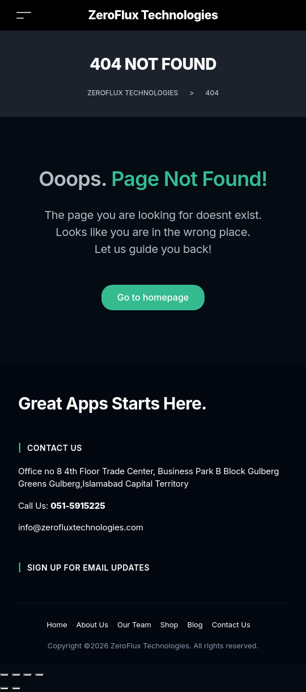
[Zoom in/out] (4, 675)
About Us (92, 624)
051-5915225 (77, 505)
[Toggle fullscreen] (16, 675)
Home (56, 624)
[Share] (27, 675)
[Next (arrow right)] (16, 688)
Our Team (134, 624)
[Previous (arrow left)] (4, 688)
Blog (194, 624)
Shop (169, 624)
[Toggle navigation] (24, 15)
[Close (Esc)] (39, 675)
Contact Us (231, 624)
